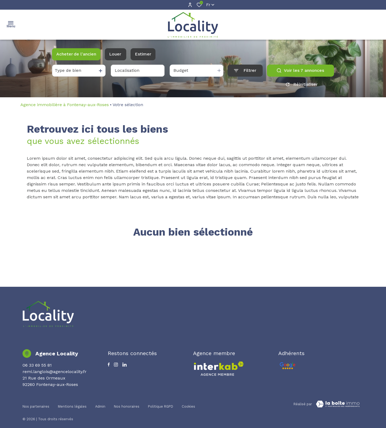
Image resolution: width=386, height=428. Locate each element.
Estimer (143, 54)
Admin (100, 403)
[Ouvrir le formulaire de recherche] (245, 71)
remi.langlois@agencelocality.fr (55, 371)
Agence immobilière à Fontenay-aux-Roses (64, 104)
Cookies (188, 403)
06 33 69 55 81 (37, 365)
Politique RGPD (160, 403)
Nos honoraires (126, 403)
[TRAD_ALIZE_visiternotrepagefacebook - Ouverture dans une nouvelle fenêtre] (109, 364)
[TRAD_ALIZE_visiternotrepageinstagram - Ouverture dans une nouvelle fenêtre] (116, 365)
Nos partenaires (36, 403)
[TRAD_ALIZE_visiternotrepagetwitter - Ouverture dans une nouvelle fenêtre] (124, 365)
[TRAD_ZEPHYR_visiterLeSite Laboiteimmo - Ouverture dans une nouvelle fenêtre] (337, 404)
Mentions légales (72, 403)
